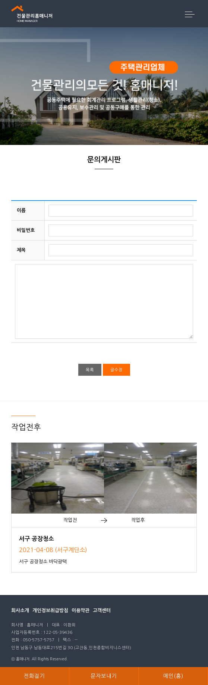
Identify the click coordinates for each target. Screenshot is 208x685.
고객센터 (102, 610)
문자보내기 (104, 676)
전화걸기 (34, 676)
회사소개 (20, 610)
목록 (90, 370)
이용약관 (80, 610)
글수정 (116, 370)
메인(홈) (173, 676)
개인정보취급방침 (50, 610)
